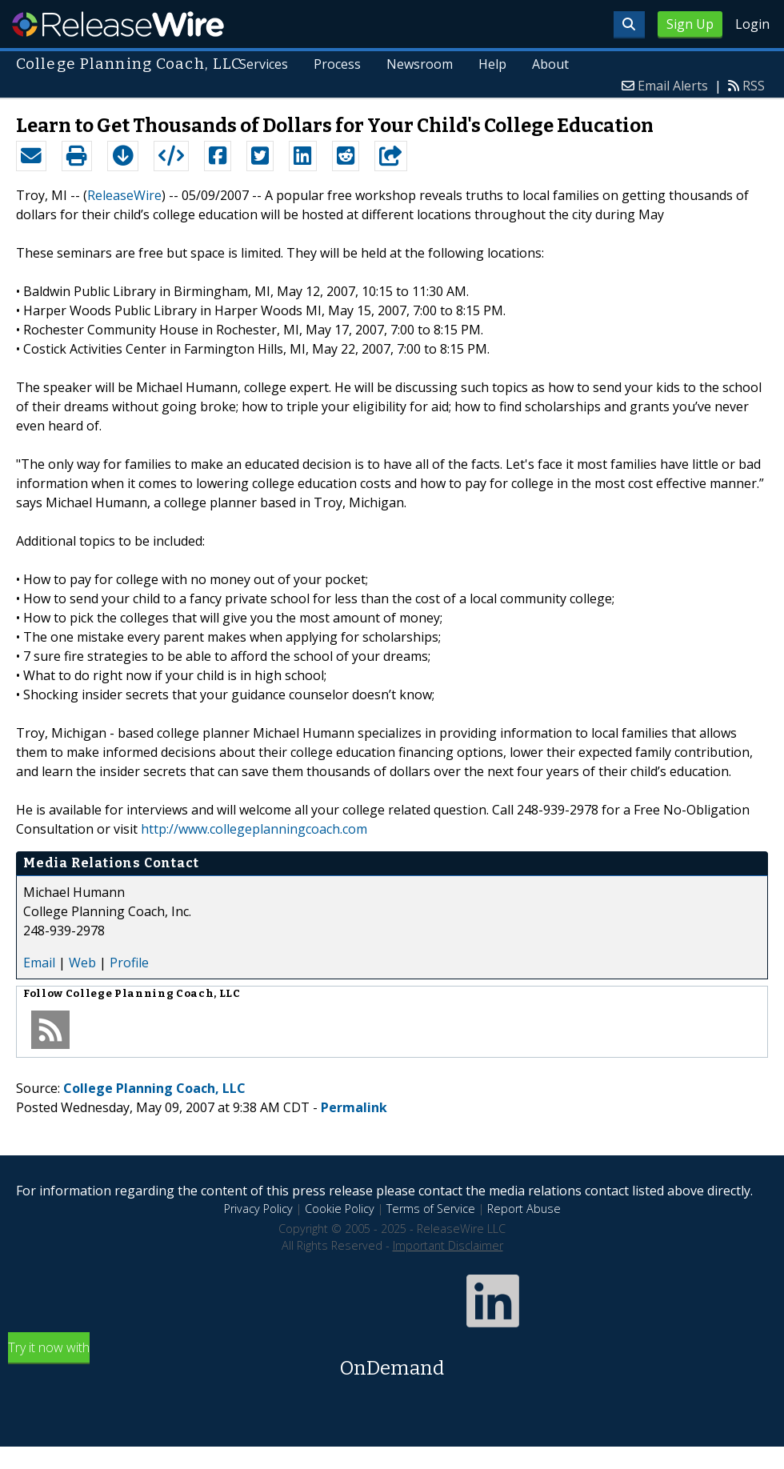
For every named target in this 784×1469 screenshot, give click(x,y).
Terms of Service (430, 1208)
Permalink (354, 1107)
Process (337, 64)
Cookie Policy (339, 1208)
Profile (129, 962)
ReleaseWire (118, 24)
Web (82, 962)
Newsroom (419, 64)
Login (752, 24)
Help (492, 64)
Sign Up (690, 24)
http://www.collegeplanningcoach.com (254, 829)
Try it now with (392, 1361)
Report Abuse (524, 1208)
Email (39, 962)
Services (264, 64)
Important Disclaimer (448, 1245)
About (550, 64)
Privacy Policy (258, 1208)
